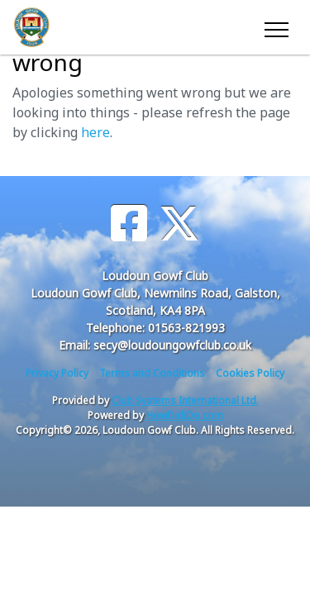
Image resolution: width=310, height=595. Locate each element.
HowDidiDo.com (184, 415)
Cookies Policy (250, 373)
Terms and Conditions (152, 373)
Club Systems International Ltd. (185, 400)
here (95, 132)
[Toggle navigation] (276, 27)
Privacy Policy (57, 373)
